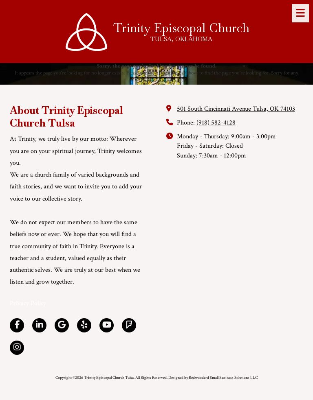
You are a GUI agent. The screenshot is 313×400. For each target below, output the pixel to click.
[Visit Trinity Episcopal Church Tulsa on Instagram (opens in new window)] (17, 348)
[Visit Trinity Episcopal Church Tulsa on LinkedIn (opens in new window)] (39, 325)
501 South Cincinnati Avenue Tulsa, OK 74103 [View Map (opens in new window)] (236, 109)
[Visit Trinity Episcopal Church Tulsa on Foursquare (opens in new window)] (129, 325)
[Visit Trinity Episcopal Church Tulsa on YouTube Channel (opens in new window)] (106, 325)
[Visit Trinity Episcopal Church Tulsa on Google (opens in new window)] (62, 325)
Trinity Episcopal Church (181, 28)
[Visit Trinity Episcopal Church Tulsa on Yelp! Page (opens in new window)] (84, 325)
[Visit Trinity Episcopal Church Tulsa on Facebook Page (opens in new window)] (17, 325)
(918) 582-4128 (216, 122)
